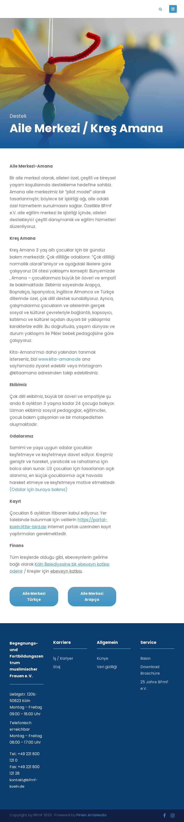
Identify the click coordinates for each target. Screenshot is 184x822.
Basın (145, 658)
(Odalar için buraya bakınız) (38, 489)
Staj (56, 667)
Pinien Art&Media (91, 814)
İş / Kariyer (63, 658)
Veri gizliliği (107, 667)
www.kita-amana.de (59, 359)
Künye (102, 658)
